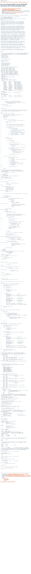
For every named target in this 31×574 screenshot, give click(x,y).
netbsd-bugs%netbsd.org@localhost (8, 10)
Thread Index (22, 2)
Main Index (5, 573)
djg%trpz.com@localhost (16, 10)
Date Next (5, 2)
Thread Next (14, 2)
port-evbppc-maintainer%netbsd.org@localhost (11, 8)
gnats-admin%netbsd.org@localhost (11, 9)
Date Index (17, 2)
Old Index (25, 2)
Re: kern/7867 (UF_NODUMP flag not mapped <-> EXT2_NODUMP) (17, 565)
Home (1, 573)
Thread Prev (9, 2)
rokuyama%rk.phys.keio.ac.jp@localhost (16, 12)
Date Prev (2, 2)
